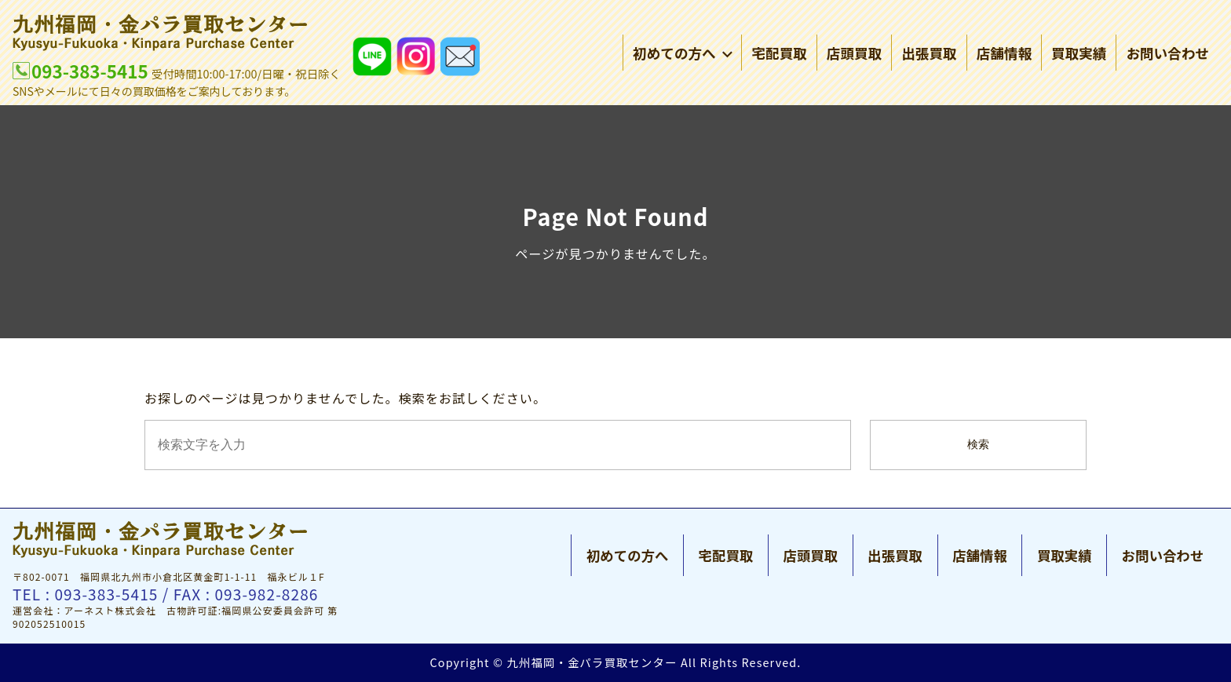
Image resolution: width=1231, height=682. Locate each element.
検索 (978, 444)
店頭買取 (854, 54)
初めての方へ (682, 54)
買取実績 (1078, 54)
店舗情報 (1004, 54)
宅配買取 (778, 54)
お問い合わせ (1167, 54)
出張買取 (928, 54)
